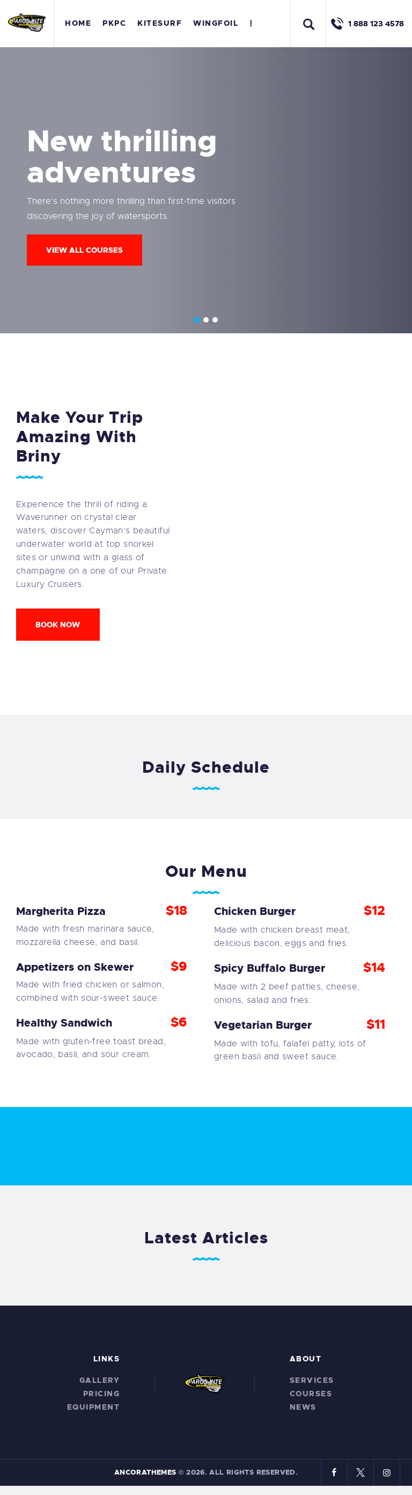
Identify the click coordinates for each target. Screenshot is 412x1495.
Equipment (93, 1407)
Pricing (101, 1393)
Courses (311, 1393)
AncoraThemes (145, 1472)
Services (312, 1380)
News (303, 1407)
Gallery (99, 1380)
